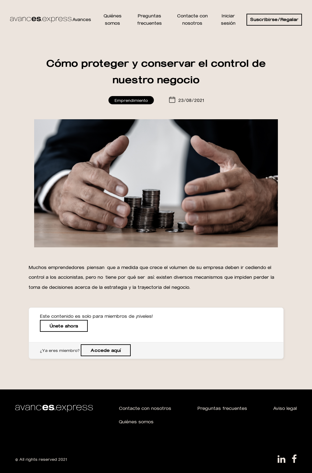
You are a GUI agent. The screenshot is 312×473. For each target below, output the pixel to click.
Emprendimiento (131, 100)
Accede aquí (105, 350)
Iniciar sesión (228, 19)
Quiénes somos (136, 422)
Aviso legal (285, 408)
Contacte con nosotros (145, 408)
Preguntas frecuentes (222, 408)
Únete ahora (64, 326)
